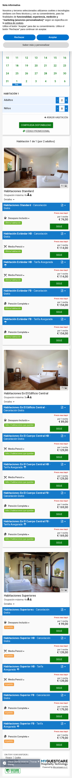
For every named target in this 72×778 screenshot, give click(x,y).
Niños (7, 108)
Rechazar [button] (19, 37)
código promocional (36, 131)
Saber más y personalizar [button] (36, 45)
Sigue (59, 226)
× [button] (38, 761)
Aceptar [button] (53, 37)
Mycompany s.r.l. (60, 767)
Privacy (9, 757)
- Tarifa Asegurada (28, 264)
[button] (63, 205)
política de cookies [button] (14, 23)
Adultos (8, 100)
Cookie (18, 757)
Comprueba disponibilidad (36, 125)
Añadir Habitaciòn (56, 117)
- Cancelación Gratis (25, 207)
